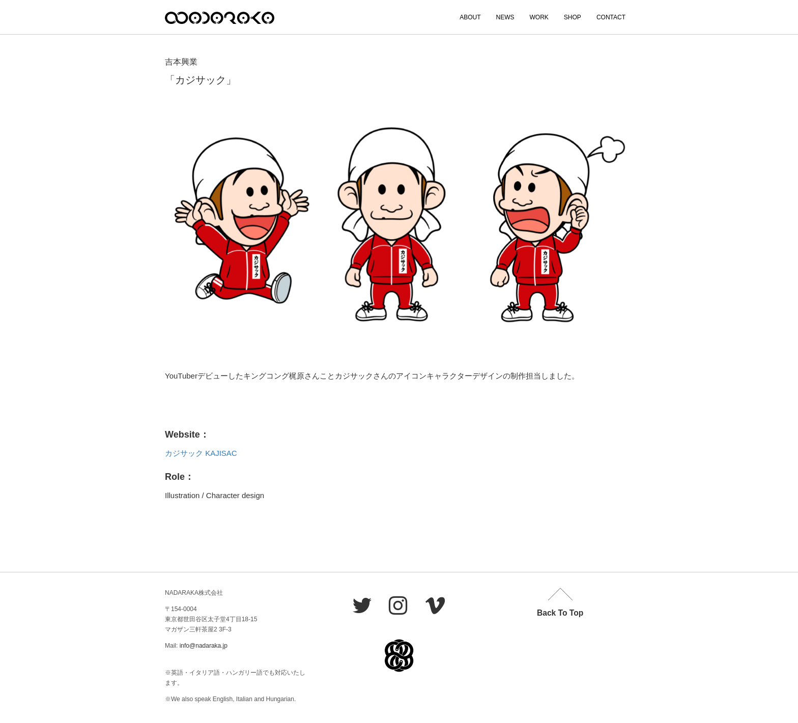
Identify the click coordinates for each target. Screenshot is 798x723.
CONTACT (610, 17)
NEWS (505, 17)
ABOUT (470, 17)
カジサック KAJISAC (201, 453)
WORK (539, 17)
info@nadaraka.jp (203, 645)
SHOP (572, 17)
